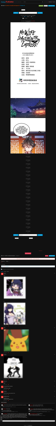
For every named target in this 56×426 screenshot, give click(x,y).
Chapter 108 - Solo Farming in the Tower (7, 406)
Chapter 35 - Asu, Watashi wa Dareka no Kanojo (8, 411)
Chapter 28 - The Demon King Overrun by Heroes (35, 415)
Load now (29, 160)
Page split (41, 5)
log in (4, 266)
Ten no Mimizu (5, 413)
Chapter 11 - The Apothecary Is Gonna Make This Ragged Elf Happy (38, 411)
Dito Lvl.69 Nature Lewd (33, 413)
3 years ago (5, 328)
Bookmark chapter (51, 5)
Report (45, 5)
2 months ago (14, 406)
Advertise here (40, 250)
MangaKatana (30, 425)
